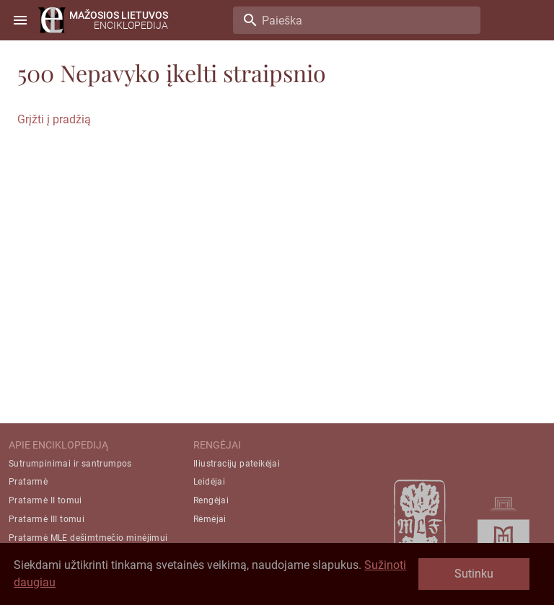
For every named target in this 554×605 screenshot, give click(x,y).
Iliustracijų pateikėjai (236, 464)
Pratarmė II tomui (45, 500)
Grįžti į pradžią (54, 119)
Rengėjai (211, 500)
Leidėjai (209, 482)
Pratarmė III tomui (46, 519)
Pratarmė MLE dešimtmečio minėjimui (88, 538)
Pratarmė (28, 482)
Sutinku (473, 573)
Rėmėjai (210, 519)
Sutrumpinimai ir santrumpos (70, 464)
